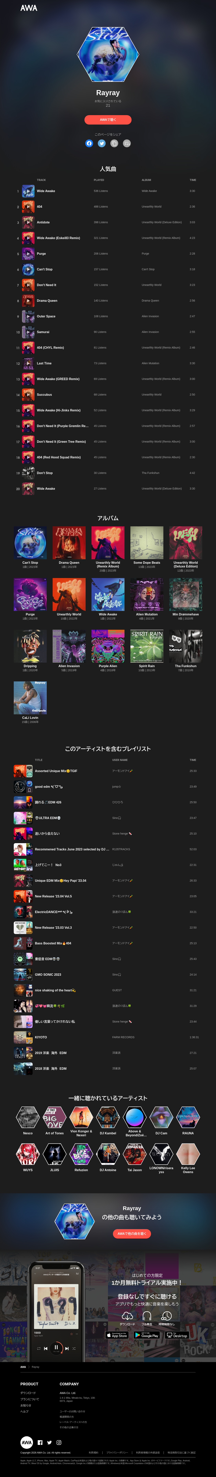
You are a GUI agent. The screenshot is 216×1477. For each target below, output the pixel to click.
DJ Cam (161, 1133)
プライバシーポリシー (117, 1452)
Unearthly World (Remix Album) (161, 237)
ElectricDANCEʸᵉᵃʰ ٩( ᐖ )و (53, 912)
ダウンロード (28, 1393)
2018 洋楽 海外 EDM (51, 1068)
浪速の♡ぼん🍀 (121, 911)
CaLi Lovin (30, 717)
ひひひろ (117, 802)
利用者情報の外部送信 (148, 1452)
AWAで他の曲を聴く (132, 1233)
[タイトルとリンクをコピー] (114, 143)
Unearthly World (151, 206)
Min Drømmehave (186, 614)
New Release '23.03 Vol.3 (53, 927)
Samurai (43, 332)
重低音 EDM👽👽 (47, 959)
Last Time (44, 363)
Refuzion (81, 1170)
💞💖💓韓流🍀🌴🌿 (50, 1006)
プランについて (29, 1399)
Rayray (35, 1367)
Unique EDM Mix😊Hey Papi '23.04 (60, 880)
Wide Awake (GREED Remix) (58, 379)
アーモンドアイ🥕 (122, 770)
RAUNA (188, 1133)
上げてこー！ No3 (48, 865)
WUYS (28, 1170)
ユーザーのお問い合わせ (72, 1411)
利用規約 (93, 1452)
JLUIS (54, 1170)
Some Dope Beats (147, 562)
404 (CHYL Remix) (50, 347)
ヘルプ (24, 1411)
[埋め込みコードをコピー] (127, 143)
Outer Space (46, 316)
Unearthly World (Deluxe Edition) (162, 222)
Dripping (30, 666)
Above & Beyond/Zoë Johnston (135, 1135)
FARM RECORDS (123, 1037)
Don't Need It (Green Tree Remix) (61, 441)
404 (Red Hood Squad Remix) (59, 457)
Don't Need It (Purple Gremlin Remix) (64, 426)
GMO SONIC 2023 (48, 974)
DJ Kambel (108, 1133)
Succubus (44, 394)
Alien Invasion (150, 316)
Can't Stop (44, 269)
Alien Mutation (150, 363)
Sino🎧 (116, 817)
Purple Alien (108, 666)
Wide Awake (46, 191)
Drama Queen (47, 300)
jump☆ (116, 786)
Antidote (43, 222)
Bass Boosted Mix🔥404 (53, 943)
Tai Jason (135, 1170)
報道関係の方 (67, 1417)
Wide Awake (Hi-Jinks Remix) (59, 410)
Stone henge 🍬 (122, 833)
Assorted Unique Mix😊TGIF (56, 771)
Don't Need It (46, 285)
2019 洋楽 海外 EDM (51, 1053)
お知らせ (25, 1405)
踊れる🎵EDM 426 (48, 802)
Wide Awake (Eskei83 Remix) (58, 238)
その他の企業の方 (69, 1427)
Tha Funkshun (150, 472)
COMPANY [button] (69, 1384)
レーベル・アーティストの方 (73, 1422)
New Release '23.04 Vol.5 (53, 896)
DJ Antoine (108, 1170)
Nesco (28, 1133)
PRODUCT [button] (29, 1384)
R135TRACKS (121, 849)
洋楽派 (117, 1052)
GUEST (117, 990)
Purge (41, 253)
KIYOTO (41, 1037)
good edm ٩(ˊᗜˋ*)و (49, 786)
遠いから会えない (47, 833)
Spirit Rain (147, 666)
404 (39, 206)
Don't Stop (45, 473)
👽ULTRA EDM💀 (48, 818)
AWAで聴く (108, 119)
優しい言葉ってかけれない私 (55, 1021)
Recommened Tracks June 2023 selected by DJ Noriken (76, 849)
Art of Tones (54, 1133)
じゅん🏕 (117, 864)
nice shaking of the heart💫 (55, 990)
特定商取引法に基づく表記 (182, 1452)
